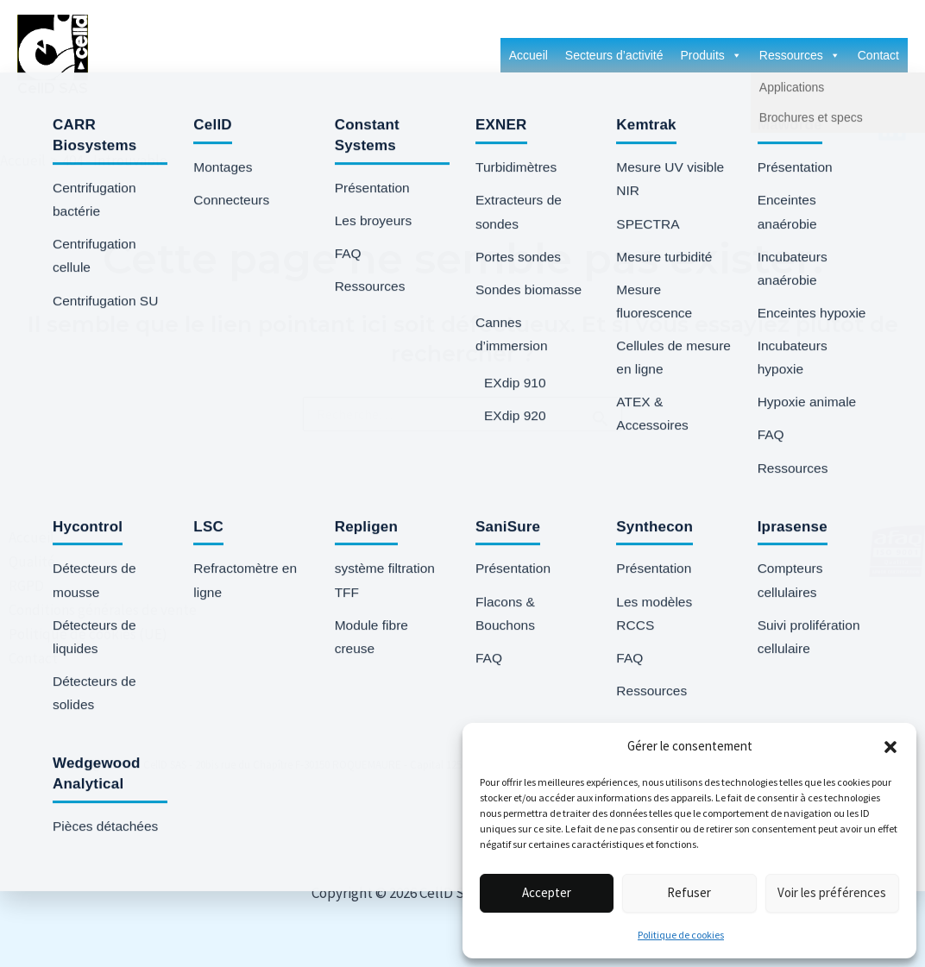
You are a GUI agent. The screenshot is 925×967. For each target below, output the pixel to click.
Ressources (799, 55)
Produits (710, 55)
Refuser (689, 892)
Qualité (23, 561)
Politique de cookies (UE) (79, 634)
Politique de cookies (681, 934)
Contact (878, 55)
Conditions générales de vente (94, 609)
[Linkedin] (892, 126)
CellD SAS (52, 88)
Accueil (528, 55)
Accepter (546, 892)
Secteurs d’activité (614, 55)
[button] (890, 747)
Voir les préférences (831, 892)
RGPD (17, 585)
